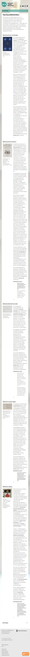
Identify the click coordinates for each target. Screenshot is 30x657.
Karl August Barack (23, 579)
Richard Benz (22, 251)
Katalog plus (16, 135)
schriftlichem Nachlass (18, 313)
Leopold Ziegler (16, 405)
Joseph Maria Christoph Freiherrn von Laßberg (19, 509)
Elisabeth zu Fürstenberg (18, 534)
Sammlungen (5, 622)
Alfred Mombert (16, 147)
